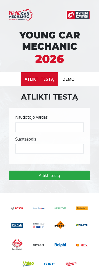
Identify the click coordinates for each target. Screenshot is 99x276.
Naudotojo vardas (31, 117)
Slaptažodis (25, 139)
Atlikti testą (49, 175)
